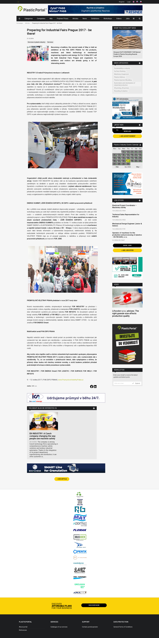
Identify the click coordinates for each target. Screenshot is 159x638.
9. (128, 155)
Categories (29, 19)
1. (123, 152)
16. (128, 158)
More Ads (127, 131)
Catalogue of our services (59, 627)
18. (136, 158)
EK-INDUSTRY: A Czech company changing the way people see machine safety (42, 436)
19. (140, 158)
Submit (136, 383)
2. (128, 152)
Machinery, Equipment (121, 74)
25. (136, 161)
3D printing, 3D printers (121, 88)
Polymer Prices (62, 19)
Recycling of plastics (121, 91)
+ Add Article (62, 479)
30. (128, 164)
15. (124, 158)
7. (119, 155)
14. (119, 158)
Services (50, 42)
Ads (51, 19)
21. (119, 161)
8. (123, 155)
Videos (119, 19)
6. (114, 155)
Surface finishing (119, 71)
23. (128, 161)
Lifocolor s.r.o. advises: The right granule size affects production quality (125, 313)
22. (124, 161)
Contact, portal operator (90, 627)
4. (136, 152)
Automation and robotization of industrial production (124, 84)
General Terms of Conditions (123, 627)
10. (132, 155)
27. (115, 164)
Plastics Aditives (119, 77)
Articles (75, 19)
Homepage (19, 23)
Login (129, 2)
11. (136, 155)
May (138, 167)
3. (132, 152)
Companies (41, 19)
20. (115, 161)
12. (140, 155)
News (85, 19)
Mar (117, 167)
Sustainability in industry (122, 68)
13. (115, 158)
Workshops (108, 19)
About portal (23, 627)
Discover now (94, 605)
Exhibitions (95, 19)
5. (140, 152)
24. (132, 161)
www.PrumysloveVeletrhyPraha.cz (70, 380)
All (117, 130)
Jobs (128, 19)
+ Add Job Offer (127, 250)
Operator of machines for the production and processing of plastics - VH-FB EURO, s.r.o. (127, 235)
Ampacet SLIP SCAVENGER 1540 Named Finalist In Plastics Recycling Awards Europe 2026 (127, 54)
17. (132, 158)
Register (122, 2)
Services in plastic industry (36, 42)
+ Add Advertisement (127, 136)
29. (124, 164)
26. (140, 161)
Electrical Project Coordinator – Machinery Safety (124, 206)
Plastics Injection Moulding (123, 80)
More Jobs (127, 245)
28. (119, 164)
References (23, 630)
